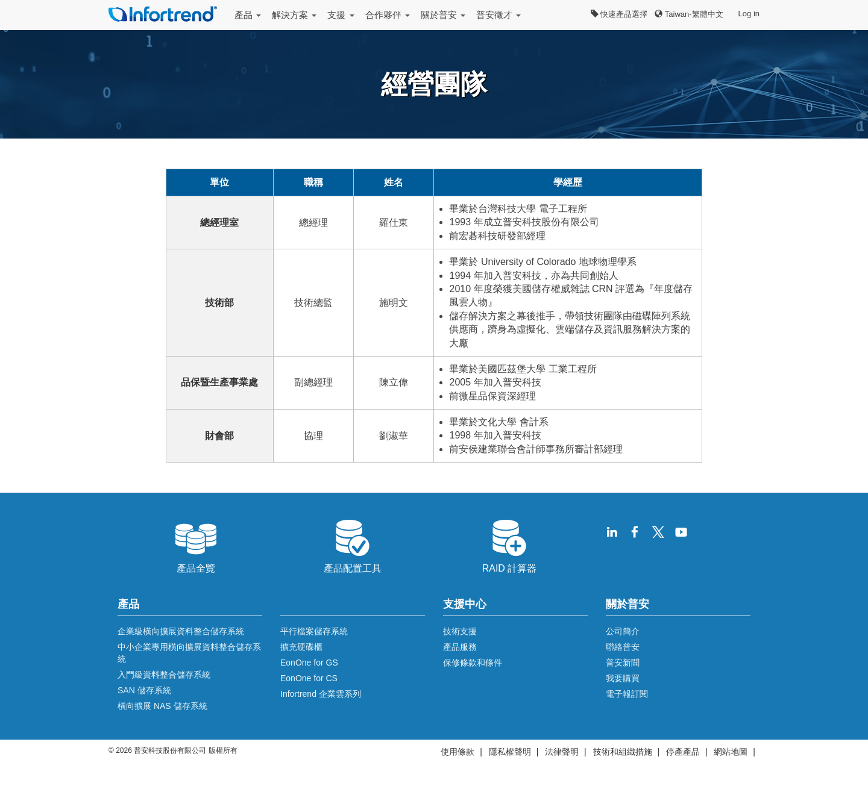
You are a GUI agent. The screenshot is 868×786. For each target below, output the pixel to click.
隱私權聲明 (510, 751)
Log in (749, 13)
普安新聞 (623, 662)
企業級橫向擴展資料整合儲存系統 (181, 631)
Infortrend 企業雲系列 (320, 694)
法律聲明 (562, 751)
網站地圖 (730, 751)
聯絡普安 (623, 647)
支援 (340, 15)
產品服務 (460, 647)
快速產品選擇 (619, 14)
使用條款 (457, 751)
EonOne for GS (309, 662)
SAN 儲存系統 (144, 690)
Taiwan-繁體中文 (689, 14)
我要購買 (623, 678)
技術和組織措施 (622, 751)
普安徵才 (498, 15)
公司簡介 (623, 631)
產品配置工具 (353, 545)
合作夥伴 (387, 15)
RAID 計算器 (509, 545)
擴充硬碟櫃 (301, 647)
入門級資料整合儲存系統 (164, 674)
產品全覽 (196, 545)
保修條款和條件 (472, 662)
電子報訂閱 (627, 694)
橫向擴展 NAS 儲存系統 (162, 706)
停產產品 (683, 751)
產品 (247, 15)
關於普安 (443, 15)
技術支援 (460, 631)
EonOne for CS (309, 678)
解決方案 (294, 15)
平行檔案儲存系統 (314, 631)
